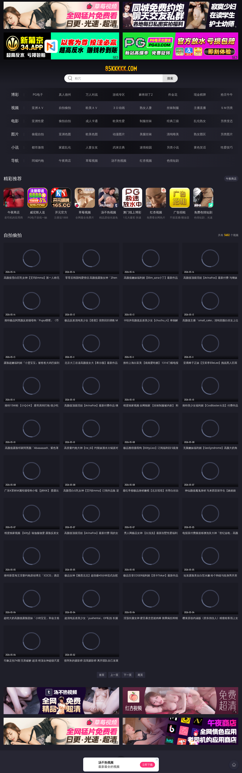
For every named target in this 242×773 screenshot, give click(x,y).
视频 (15, 107)
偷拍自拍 (65, 121)
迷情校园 (146, 147)
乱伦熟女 (200, 121)
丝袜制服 (173, 108)
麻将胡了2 (146, 94)
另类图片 (227, 134)
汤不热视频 (118, 160)
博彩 (15, 94)
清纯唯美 (173, 134)
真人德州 (65, 94)
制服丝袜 (146, 121)
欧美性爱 (119, 121)
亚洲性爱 (38, 121)
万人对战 (92, 94)
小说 (15, 147)
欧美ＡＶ (92, 108)
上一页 (114, 675)
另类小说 (173, 147)
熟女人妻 (146, 108)
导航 (15, 160)
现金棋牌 (200, 94)
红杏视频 (146, 160)
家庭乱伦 (65, 147)
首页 (101, 675)
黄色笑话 (200, 147)
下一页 (128, 675)
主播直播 (200, 108)
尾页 (140, 675)
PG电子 (38, 94)
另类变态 (227, 121)
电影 (15, 120)
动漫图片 (119, 134)
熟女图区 (200, 134)
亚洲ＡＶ (38, 108)
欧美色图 (92, 134)
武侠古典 (119, 147)
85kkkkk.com (121, 68)
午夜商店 (65, 160)
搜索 (170, 78)
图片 (15, 134)
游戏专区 (119, 94)
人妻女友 (92, 147)
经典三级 (173, 121)
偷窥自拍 (38, 134)
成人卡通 (92, 121)
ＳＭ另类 (227, 108)
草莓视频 (92, 160)
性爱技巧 (227, 147)
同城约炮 (38, 160)
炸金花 (172, 94)
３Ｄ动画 (119, 108)
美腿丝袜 (146, 134)
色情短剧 (173, 160)
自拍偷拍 (65, 108)
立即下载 (147, 764)
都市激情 (38, 147)
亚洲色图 (65, 134)
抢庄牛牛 (227, 94)
